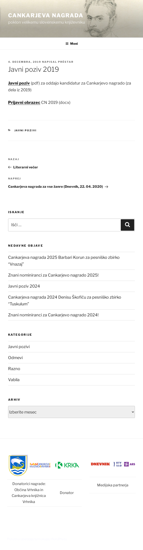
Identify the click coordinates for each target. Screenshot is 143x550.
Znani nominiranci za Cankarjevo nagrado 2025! (53, 275)
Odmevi (15, 357)
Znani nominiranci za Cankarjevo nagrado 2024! (53, 315)
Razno (14, 368)
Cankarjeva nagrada (45, 15)
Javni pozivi (25, 130)
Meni (71, 43)
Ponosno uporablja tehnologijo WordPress (37, 539)
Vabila (14, 379)
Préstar (66, 61)
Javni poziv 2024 (24, 286)
